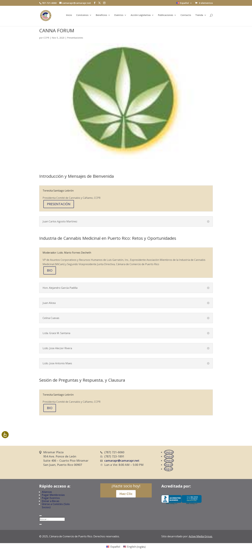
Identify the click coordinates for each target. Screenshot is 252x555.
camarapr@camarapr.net (121, 460)
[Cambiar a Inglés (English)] (134, 546)
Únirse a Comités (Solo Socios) (56, 505)
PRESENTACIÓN (58, 204)
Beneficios (101, 16)
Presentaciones (75, 37)
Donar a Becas (50, 501)
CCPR (46, 37)
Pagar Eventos (51, 498)
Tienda (199, 16)
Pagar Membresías (53, 495)
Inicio (69, 16)
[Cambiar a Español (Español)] (113, 546)
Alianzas (47, 492)
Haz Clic (125, 494)
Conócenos (82, 16)
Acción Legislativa (141, 16)
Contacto (185, 16)
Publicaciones (165, 16)
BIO (49, 270)
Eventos (118, 16)
